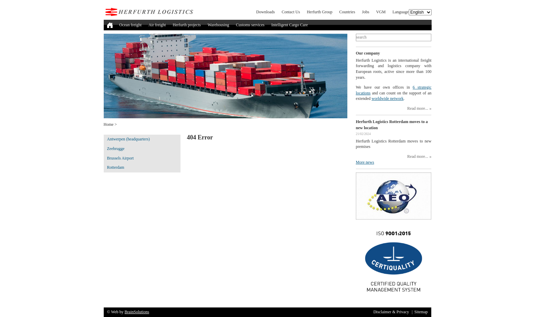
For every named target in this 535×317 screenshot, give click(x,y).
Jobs (365, 12)
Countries (347, 12)
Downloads (265, 12)
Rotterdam (116, 167)
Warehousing (218, 24)
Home (109, 124)
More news (365, 162)
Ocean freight (130, 24)
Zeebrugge (116, 148)
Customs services (250, 24)
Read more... (417, 108)
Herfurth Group (319, 12)
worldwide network (388, 98)
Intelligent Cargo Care (289, 24)
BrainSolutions (137, 312)
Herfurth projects (187, 24)
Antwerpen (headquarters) (128, 139)
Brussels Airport (120, 158)
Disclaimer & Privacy (391, 312)
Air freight (157, 24)
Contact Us (291, 12)
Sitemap (421, 312)
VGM (381, 12)
